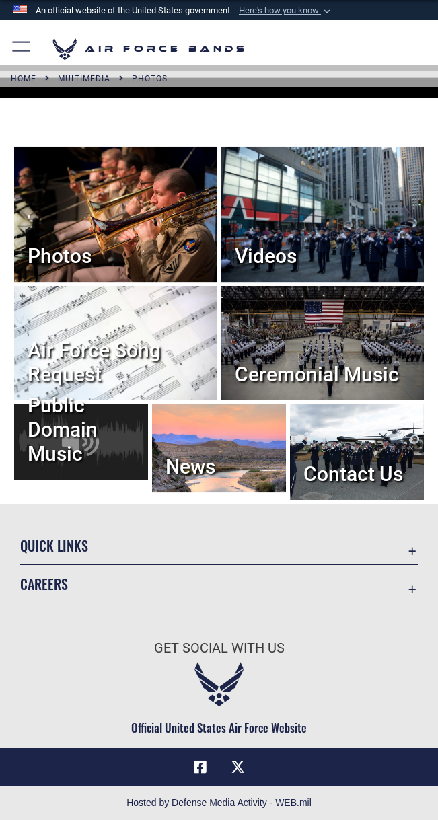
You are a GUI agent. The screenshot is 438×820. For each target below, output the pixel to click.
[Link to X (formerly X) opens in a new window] (237, 767)
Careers (44, 584)
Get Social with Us (219, 648)
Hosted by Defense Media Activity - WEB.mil (219, 802)
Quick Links (54, 545)
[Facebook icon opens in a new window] (200, 767)
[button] (286, 10)
